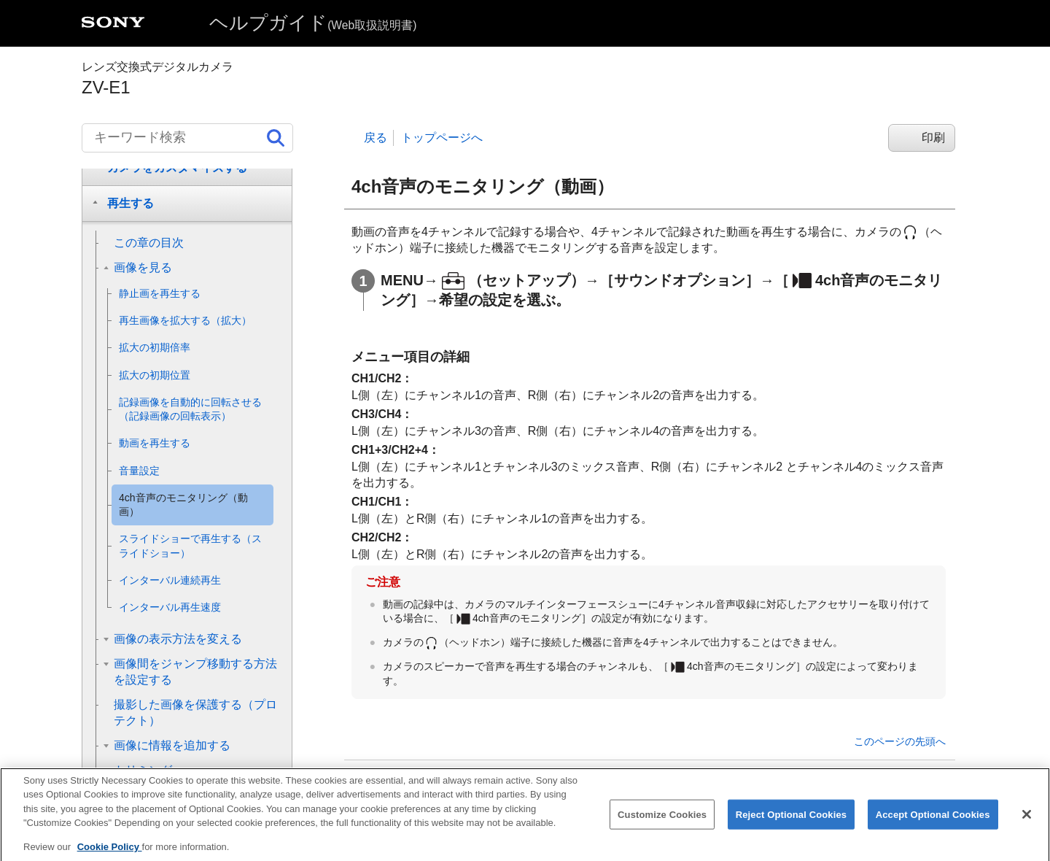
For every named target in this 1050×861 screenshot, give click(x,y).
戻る (375, 137)
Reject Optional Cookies (791, 824)
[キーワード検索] (187, 137)
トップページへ (442, 137)
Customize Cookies (662, 824)
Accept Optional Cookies (933, 824)
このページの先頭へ (900, 741)
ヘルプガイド (312, 23)
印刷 (933, 137)
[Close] (1027, 824)
